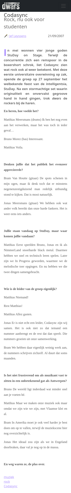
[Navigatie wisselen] (63, 6)
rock (7, 481)
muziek (9, 477)
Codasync (10, 486)
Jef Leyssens (17, 36)
